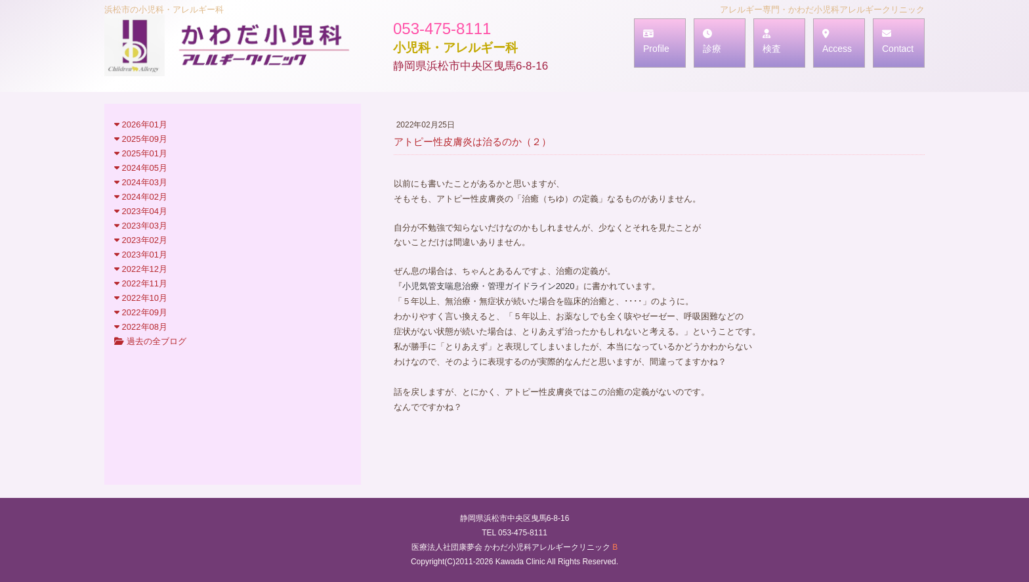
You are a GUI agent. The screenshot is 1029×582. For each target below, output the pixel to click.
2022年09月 (140, 312)
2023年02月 (140, 240)
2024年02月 (140, 197)
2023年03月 (140, 226)
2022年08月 (140, 327)
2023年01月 (140, 254)
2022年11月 (140, 283)
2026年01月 (140, 124)
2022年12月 (140, 269)
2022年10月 (140, 298)
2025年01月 (140, 153)
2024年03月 (140, 182)
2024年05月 (140, 168)
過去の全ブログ (150, 341)
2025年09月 (140, 139)
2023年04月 (140, 211)
